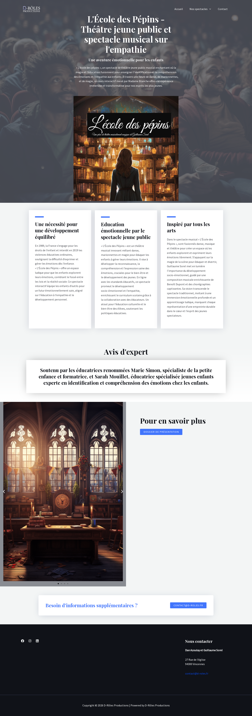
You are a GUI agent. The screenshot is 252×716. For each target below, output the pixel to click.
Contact (223, 9)
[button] (4, 491)
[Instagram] (29, 640)
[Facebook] (22, 640)
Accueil (181, 9)
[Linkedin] (37, 640)
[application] (211, 9)
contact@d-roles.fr (196, 673)
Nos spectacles (202, 9)
